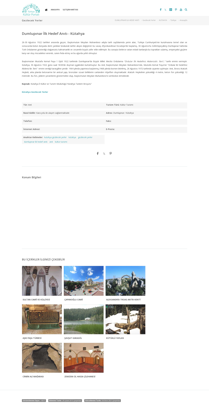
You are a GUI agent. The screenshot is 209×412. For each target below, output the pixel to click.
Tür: (25, 104)
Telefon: (27, 121)
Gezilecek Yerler (149, 20)
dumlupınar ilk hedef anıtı (35, 141)
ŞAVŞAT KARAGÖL (73, 338)
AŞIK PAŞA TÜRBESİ (32, 338)
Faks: (108, 121)
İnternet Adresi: (31, 129)
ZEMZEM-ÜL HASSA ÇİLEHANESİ (79, 376)
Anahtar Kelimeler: (33, 137)
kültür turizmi (61, 141)
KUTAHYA (163, 20)
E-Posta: (110, 129)
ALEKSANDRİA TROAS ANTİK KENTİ (123, 299)
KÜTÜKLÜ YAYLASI (115, 338)
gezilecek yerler (85, 137)
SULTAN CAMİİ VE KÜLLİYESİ (36, 299)
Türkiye (173, 20)
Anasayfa (183, 20)
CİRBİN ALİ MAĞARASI (33, 376)
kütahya (72, 137)
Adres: (109, 112)
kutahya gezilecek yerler (55, 137)
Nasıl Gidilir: (29, 112)
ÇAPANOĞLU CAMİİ (73, 299)
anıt (51, 141)
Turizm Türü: (113, 104)
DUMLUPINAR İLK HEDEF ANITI (127, 20)
